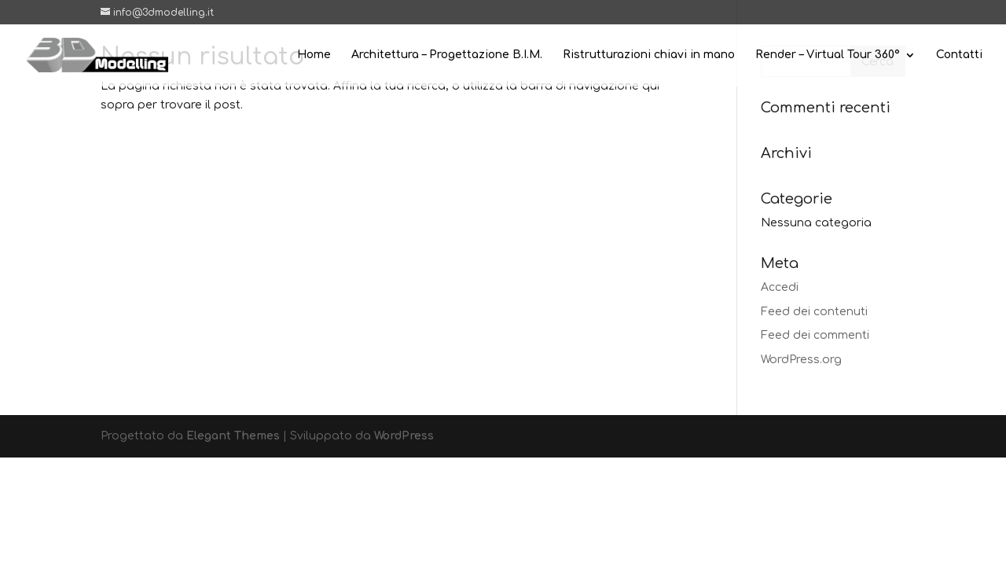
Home (314, 55)
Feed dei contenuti (814, 312)
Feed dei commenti (815, 335)
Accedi (780, 287)
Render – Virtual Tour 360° (827, 55)
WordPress (404, 436)
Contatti (959, 55)
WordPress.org (801, 360)
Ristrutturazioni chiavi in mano (649, 55)
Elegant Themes (233, 436)
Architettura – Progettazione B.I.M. (446, 55)
